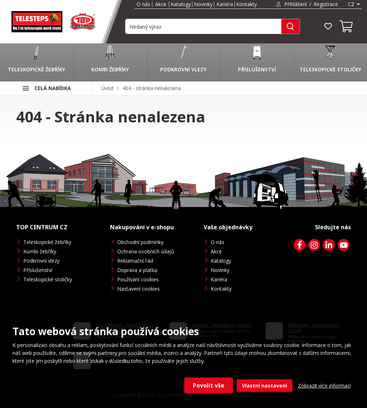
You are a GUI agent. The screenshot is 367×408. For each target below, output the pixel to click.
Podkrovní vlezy (41, 260)
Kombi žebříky (39, 251)
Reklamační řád (135, 260)
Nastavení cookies (138, 288)
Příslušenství (37, 270)
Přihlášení (295, 4)
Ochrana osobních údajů (145, 251)
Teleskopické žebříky (47, 242)
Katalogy (181, 4)
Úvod (107, 88)
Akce (160, 4)
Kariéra (224, 4)
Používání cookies (138, 279)
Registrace (326, 4)
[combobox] (353, 4)
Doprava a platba (137, 270)
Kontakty (246, 4)
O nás (143, 4)
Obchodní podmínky (140, 242)
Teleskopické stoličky (47, 279)
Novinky (203, 4)
